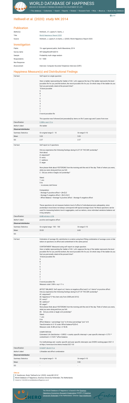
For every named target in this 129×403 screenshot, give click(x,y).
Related (73, 11)
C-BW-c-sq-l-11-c (46, 122)
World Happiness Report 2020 (51, 35)
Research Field (84, 11)
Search (57, 11)
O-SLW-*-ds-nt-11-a (47, 348)
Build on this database (116, 11)
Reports (65, 11)
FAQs (94, 11)
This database (36, 11)
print (112, 16)
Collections (48, 11)
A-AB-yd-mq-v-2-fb (47, 216)
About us (102, 11)
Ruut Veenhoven (85, 396)
